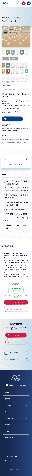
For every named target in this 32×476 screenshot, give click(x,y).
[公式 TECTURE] (21, 385)
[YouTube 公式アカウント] (9, 385)
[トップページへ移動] (5, 3)
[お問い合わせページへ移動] (24, 3)
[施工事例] (17, 398)
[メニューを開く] (29, 3)
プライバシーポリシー (21, 457)
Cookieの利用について (9, 460)
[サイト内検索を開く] (18, 3)
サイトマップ (9, 457)
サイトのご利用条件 (23, 460)
